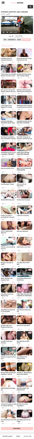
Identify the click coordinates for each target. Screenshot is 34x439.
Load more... (17, 428)
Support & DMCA (7, 436)
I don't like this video (12, 36)
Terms (18, 436)
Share (19, 39)
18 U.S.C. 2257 (28, 436)
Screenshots (12, 39)
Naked (17, 2)
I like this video (10, 36)
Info (5, 39)
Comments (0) (26, 39)
